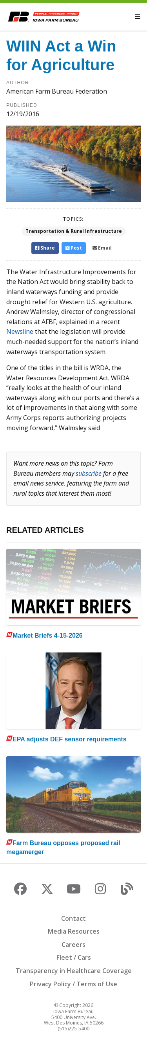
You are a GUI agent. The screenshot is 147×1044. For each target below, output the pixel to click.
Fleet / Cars (73, 957)
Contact (73, 918)
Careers (73, 944)
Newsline (19, 331)
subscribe (89, 473)
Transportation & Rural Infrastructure (73, 231)
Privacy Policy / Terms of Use (73, 984)
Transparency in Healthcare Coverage (74, 970)
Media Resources (74, 931)
